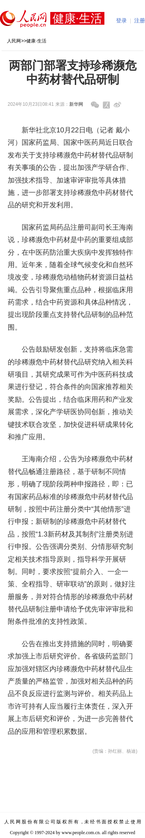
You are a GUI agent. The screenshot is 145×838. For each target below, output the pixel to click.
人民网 (14, 41)
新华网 (76, 104)
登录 (121, 21)
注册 (139, 21)
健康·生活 (36, 41)
